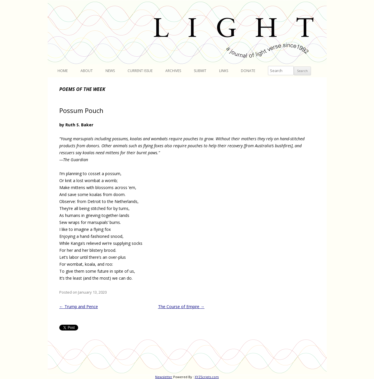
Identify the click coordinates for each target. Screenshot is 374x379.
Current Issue (140, 70)
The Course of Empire (181, 306)
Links (223, 70)
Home (63, 70)
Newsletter (163, 377)
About (86, 70)
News (110, 70)
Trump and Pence (78, 306)
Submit (200, 70)
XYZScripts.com (207, 377)
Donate (248, 70)
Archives (173, 70)
